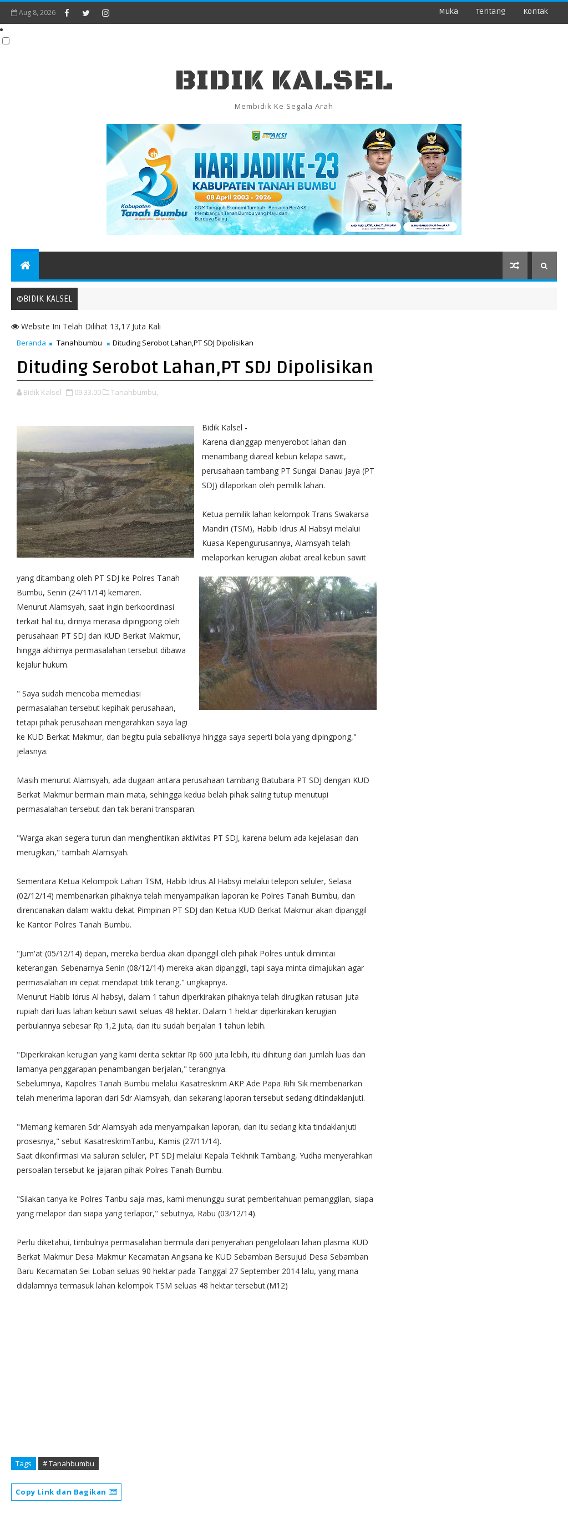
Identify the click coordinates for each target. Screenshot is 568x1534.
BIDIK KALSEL (284, 81)
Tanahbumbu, (134, 392)
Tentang (490, 11)
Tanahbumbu (79, 343)
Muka (448, 11)
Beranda (31, 343)
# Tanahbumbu (68, 1463)
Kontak (535, 11)
